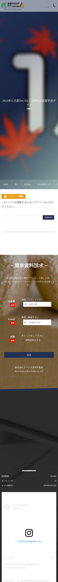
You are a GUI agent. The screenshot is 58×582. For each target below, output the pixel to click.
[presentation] (21, 382)
